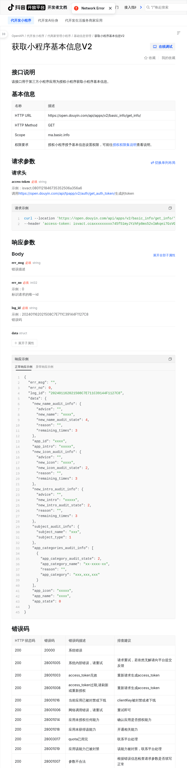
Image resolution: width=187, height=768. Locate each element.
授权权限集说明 (125, 144)
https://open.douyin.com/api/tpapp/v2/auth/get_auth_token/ (67, 193)
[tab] (131, 7)
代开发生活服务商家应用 (84, 20)
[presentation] (141, 7)
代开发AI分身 (48, 20)
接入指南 (131, 7)
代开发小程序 (21, 20)
